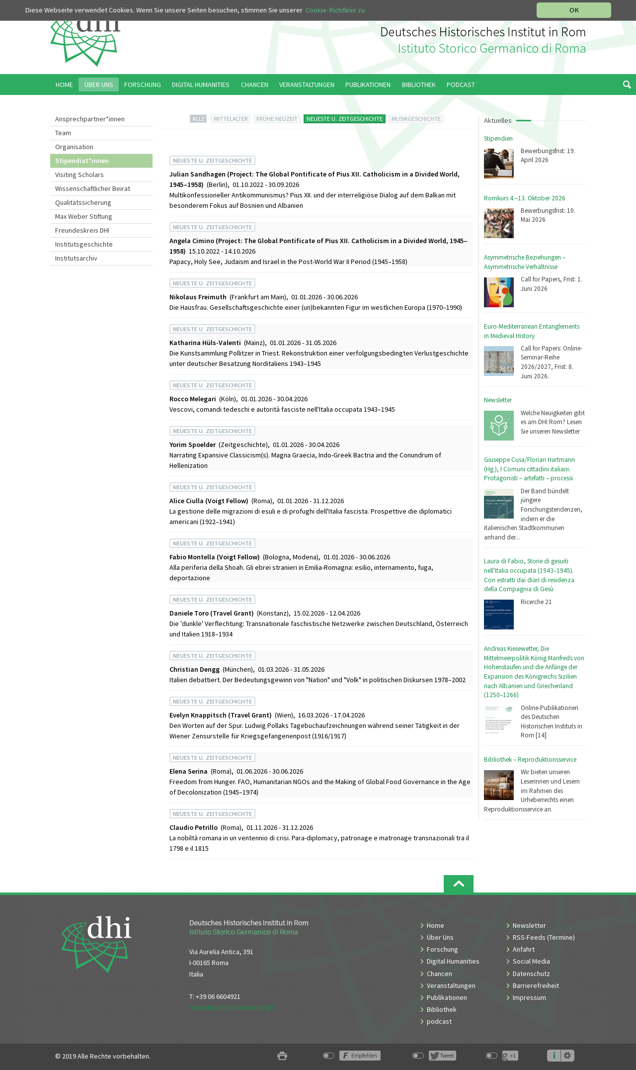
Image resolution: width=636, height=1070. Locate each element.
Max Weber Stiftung (83, 216)
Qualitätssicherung (83, 202)
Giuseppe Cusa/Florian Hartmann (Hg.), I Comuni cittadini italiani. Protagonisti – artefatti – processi (529, 468)
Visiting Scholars (79, 174)
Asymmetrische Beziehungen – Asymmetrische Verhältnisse (524, 262)
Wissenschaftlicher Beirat (92, 188)
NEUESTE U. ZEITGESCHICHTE (345, 118)
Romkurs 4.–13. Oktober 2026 (524, 198)
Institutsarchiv (76, 258)
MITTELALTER (231, 118)
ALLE (198, 118)
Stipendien (498, 138)
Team (63, 132)
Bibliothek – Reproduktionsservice (530, 759)
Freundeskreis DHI (82, 230)
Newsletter (498, 400)
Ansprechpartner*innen (90, 118)
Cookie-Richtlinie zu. (336, 9)
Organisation (74, 146)
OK (574, 9)
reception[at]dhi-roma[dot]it (231, 1007)
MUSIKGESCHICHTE (416, 118)
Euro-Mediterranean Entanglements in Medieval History (531, 331)
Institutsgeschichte (84, 244)
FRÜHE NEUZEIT (277, 118)
